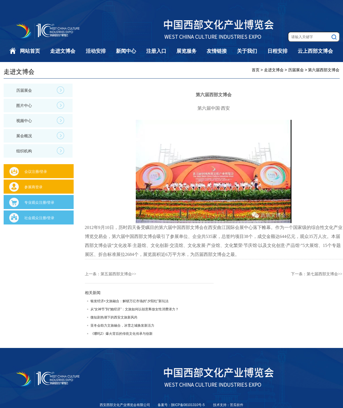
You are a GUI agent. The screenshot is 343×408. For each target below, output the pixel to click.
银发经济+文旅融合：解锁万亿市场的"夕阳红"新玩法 (129, 301)
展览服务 (186, 51)
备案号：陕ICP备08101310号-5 (182, 405)
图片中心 (40, 105)
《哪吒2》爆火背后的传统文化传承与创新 (121, 334)
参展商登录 (33, 187)
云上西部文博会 (315, 51)
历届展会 (40, 90)
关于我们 (247, 51)
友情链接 (217, 51)
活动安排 (96, 51)
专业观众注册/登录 (39, 202)
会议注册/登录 (35, 171)
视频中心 (40, 120)
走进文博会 (62, 51)
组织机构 (40, 150)
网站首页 (30, 51)
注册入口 (156, 51)
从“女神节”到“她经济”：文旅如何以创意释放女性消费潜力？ (134, 309)
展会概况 (40, 135)
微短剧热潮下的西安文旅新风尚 (113, 317)
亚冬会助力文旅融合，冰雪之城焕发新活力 (122, 325)
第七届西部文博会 (322, 274)
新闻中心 (126, 51)
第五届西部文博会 (116, 274)
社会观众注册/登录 (39, 218)
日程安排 (277, 51)
